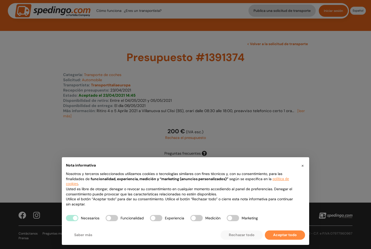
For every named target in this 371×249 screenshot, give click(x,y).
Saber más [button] (83, 235)
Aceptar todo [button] (285, 235)
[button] (302, 165)
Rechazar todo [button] (242, 235)
